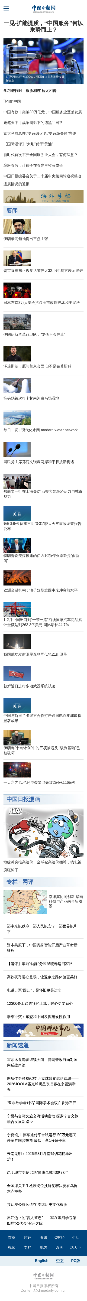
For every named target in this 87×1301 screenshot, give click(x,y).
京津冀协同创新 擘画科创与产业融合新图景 (66, 901)
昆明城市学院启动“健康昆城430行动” (37, 1172)
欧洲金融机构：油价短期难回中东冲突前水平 (40, 590)
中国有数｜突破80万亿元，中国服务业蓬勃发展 (42, 112)
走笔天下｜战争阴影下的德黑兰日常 (33, 123)
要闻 (12, 211)
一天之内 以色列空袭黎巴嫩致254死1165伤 (39, 782)
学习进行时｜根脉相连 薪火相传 (29, 91)
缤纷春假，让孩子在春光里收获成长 (33, 165)
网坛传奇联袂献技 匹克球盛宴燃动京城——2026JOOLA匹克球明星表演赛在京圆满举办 (42, 1084)
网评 (27, 882)
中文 (60, 1261)
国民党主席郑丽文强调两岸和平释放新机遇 (38, 462)
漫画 (59, 1247)
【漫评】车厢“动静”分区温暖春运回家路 (40, 964)
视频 (11, 1247)
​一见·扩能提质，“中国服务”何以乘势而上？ (43, 26)
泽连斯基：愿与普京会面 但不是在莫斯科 (37, 366)
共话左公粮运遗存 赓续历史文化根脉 (37, 1205)
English (41, 1261)
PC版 (75, 1261)
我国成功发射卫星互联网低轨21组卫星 (35, 654)
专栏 (12, 882)
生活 (75, 1237)
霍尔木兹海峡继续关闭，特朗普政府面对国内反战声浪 (42, 1062)
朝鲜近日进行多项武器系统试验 (29, 686)
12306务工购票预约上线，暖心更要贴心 (40, 1003)
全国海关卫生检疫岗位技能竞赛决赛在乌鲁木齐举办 (42, 1188)
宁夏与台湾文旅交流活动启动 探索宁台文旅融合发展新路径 (42, 1119)
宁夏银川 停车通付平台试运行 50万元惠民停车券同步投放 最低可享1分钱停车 (41, 1137)
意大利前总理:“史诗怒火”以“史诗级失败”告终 (39, 133)
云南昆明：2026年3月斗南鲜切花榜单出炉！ (40, 1156)
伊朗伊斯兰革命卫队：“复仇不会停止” (34, 334)
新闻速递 (17, 1045)
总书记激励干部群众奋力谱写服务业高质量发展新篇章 (35, 78)
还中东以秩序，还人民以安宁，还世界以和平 (42, 929)
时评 (27, 1237)
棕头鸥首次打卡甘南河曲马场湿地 (31, 398)
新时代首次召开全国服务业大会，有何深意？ (40, 155)
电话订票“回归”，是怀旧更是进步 (34, 990)
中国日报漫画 (23, 799)
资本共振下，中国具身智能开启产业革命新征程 (42, 948)
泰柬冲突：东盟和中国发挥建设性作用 (38, 1017)
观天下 (75, 1247)
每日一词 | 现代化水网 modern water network (40, 430)
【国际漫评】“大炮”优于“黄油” (28, 144)
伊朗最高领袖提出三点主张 (25, 239)
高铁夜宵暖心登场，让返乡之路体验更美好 (42, 977)
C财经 (60, 1237)
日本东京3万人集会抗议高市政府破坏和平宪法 (41, 303)
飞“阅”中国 (12, 101)
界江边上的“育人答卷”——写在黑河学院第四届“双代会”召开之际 (41, 1220)
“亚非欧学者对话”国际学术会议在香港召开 (41, 1103)
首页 (11, 1237)
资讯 (43, 1237)
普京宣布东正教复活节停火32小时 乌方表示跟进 (43, 271)
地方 (43, 1247)
